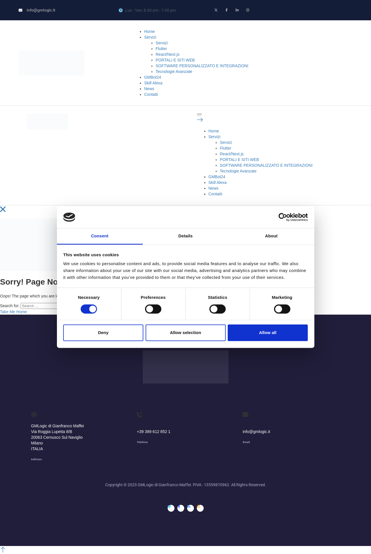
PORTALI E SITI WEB (175, 60)
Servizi (150, 37)
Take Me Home (13, 311)
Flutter (161, 48)
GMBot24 (152, 77)
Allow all (268, 332)
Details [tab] (185, 236)
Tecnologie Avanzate (174, 71)
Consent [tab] (99, 236)
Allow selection (185, 332)
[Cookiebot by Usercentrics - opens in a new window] (283, 217)
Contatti (151, 94)
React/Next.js (167, 54)
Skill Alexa (153, 83)
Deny (103, 332)
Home (149, 31)
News (149, 88)
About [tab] (271, 236)
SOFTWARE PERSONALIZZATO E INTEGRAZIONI (202, 65)
